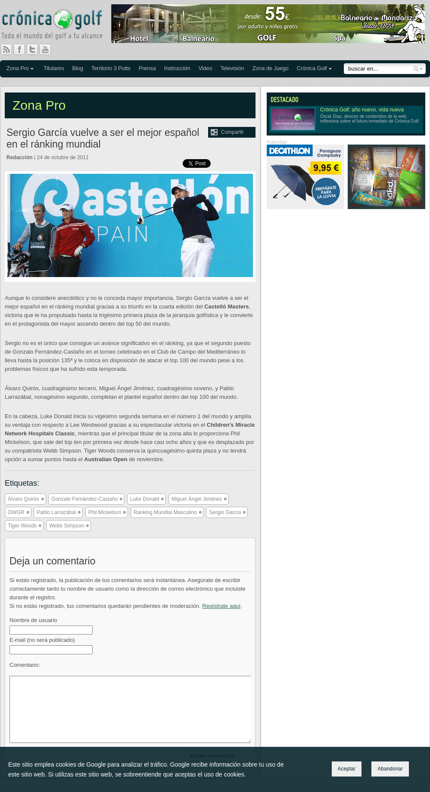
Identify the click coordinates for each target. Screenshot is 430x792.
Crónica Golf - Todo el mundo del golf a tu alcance (58, 26)
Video (205, 68)
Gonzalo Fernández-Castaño (84, 499)
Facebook (23, 49)
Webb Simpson (66, 526)
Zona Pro (17, 68)
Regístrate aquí (221, 606)
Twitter (36, 49)
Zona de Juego (270, 68)
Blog (77, 68)
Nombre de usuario (33, 620)
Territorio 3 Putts (111, 68)
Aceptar (346, 769)
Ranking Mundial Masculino (165, 512)
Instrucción (177, 68)
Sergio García (225, 512)
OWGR (16, 512)
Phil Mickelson (105, 512)
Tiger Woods (22, 526)
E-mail (42, 640)
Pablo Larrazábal (56, 512)
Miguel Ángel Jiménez (196, 499)
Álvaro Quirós (23, 499)
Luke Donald (144, 499)
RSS (6, 49)
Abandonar (390, 769)
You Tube (49, 49)
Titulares (54, 68)
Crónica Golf (312, 68)
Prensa (147, 68)
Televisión (232, 68)
